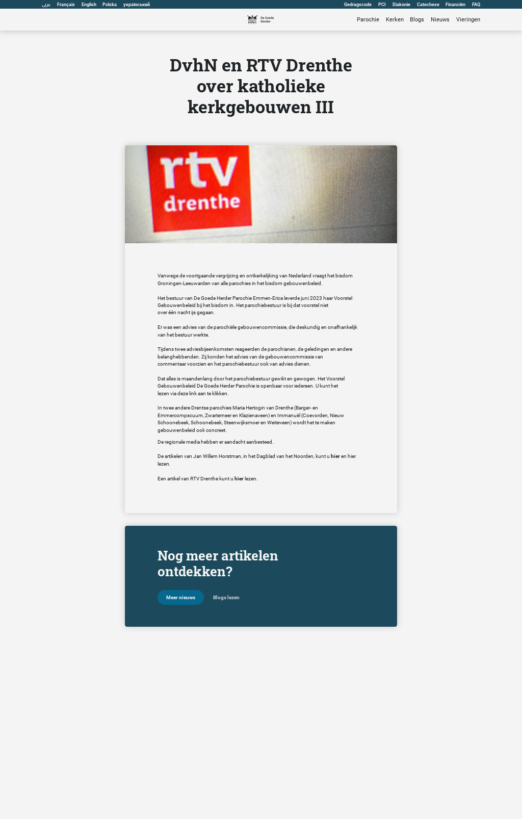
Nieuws (440, 19)
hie (351, 456)
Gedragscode (358, 4)
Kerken (395, 19)
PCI (382, 4)
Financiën (455, 4)
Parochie (368, 19)
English (89, 4)
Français (66, 4)
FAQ (476, 4)
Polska (110, 4)
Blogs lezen (226, 597)
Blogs (417, 19)
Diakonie (401, 4)
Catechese (428, 4)
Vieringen (468, 19)
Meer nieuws (180, 597)
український (137, 4)
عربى (46, 4)
